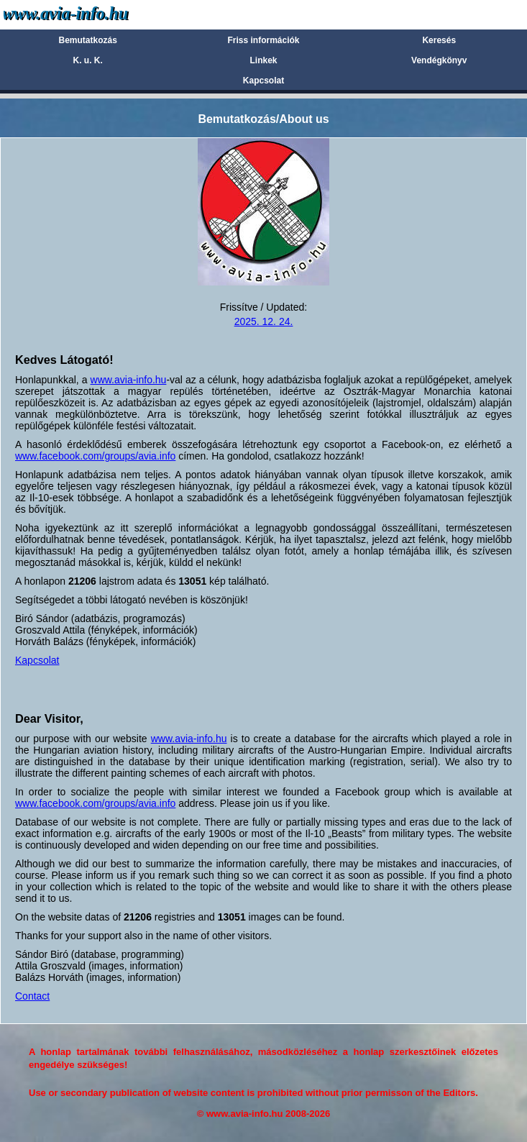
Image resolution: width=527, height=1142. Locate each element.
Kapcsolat (263, 81)
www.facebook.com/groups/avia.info (95, 456)
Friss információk (263, 40)
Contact (32, 996)
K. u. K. (88, 60)
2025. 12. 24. (263, 321)
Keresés (439, 40)
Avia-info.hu (91, 14)
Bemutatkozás (88, 40)
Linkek (263, 60)
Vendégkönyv (439, 60)
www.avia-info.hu (129, 379)
